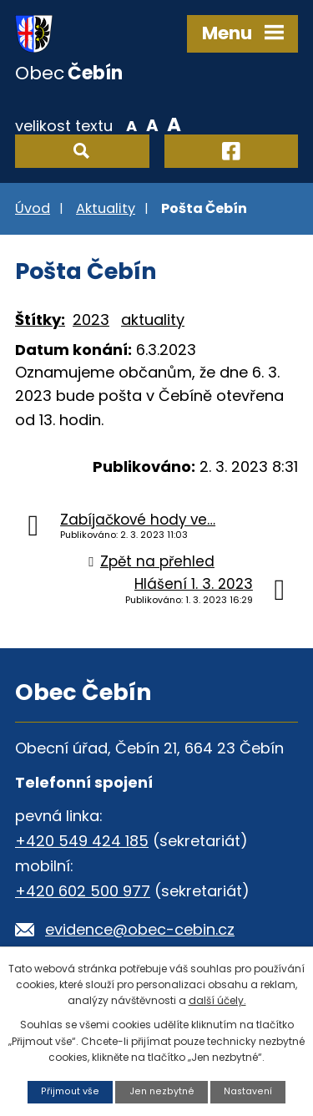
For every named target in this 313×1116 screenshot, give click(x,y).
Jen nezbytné (161, 1091)
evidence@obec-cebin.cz (140, 929)
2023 (91, 319)
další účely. (217, 1000)
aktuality (152, 319)
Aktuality (105, 208)
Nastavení (248, 1091)
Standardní (152, 124)
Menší (131, 124)
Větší (174, 124)
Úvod (32, 208)
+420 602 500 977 (82, 890)
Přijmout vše (70, 1091)
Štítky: (40, 319)
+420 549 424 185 (82, 840)
